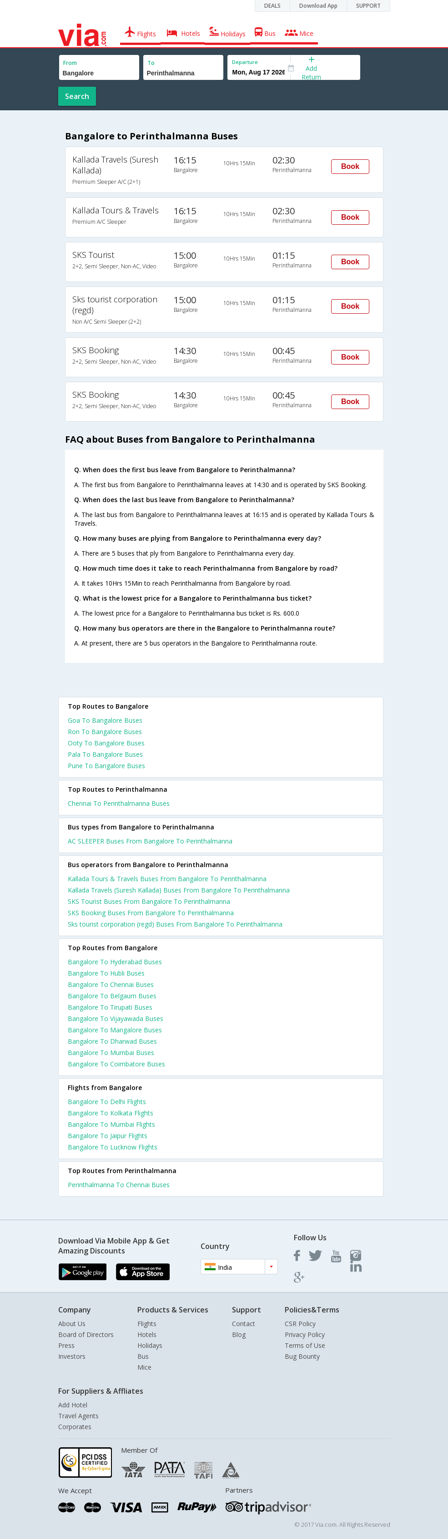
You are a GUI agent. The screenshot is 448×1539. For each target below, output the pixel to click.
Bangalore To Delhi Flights (107, 1101)
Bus (143, 1356)
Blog (239, 1334)
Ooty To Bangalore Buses (106, 743)
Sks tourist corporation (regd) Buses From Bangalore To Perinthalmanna (175, 924)
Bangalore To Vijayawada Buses (115, 1018)
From (70, 63)
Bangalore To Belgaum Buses (112, 995)
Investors (72, 1356)
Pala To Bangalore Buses (105, 754)
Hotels (146, 1334)
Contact (243, 1323)
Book (350, 166)
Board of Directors (86, 1334)
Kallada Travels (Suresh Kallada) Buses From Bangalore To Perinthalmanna (179, 890)
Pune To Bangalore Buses (106, 765)
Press (66, 1345)
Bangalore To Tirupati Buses (110, 1007)
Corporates (74, 1426)
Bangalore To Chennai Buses (111, 984)
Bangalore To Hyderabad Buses (115, 961)
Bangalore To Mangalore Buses (115, 1030)
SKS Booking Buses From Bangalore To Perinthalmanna (151, 912)
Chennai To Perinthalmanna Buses (119, 803)
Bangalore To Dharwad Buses (112, 1041)
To (151, 63)
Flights (146, 1323)
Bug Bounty (302, 1356)
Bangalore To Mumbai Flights (111, 1124)
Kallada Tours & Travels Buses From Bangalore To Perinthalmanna (167, 878)
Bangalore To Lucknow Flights (112, 1147)
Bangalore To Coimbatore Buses (116, 1064)
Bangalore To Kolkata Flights (110, 1113)
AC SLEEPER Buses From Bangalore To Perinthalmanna (150, 841)
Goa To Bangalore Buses (105, 720)
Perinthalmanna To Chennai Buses (119, 1184)
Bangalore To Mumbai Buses (111, 1052)
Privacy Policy (305, 1334)
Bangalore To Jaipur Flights (107, 1135)
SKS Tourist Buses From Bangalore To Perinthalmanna (149, 901)
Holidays (149, 1345)
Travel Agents (78, 1415)
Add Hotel (72, 1405)
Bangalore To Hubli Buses (106, 973)
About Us (72, 1323)
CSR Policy (300, 1323)
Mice (144, 1367)
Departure (245, 62)
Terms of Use (305, 1345)
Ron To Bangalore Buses (105, 731)
